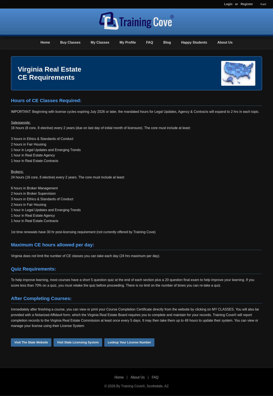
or (236, 4)
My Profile (127, 42)
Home (45, 42)
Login (228, 4)
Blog (167, 42)
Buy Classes (70, 42)
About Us (224, 42)
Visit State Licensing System (78, 342)
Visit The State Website (31, 342)
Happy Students (194, 42)
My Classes (100, 42)
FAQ (149, 42)
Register (247, 4)
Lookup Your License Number (129, 342)
